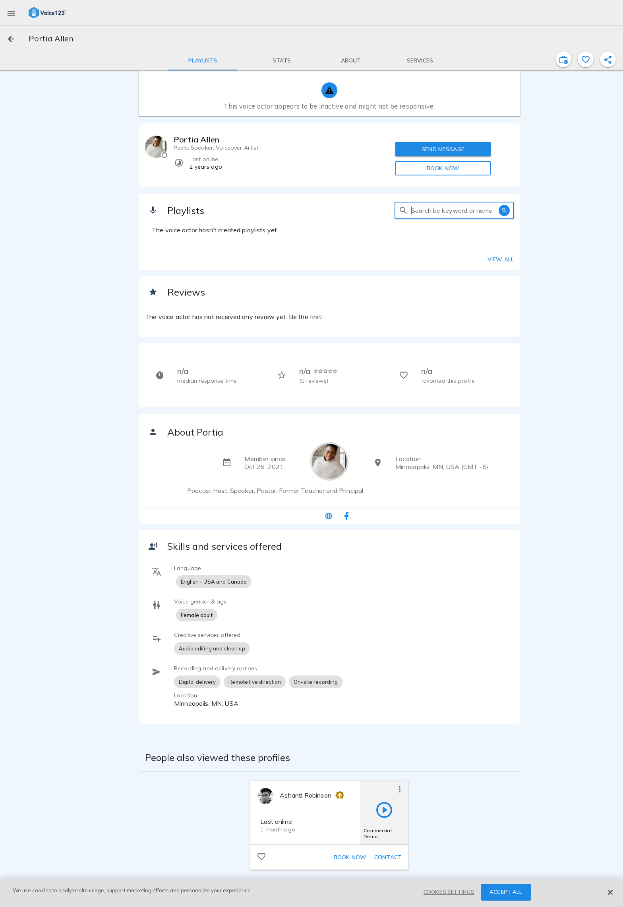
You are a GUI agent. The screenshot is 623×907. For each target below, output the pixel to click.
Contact (388, 857)
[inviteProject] (563, 59)
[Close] (610, 892)
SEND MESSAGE (443, 149)
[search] (403, 210)
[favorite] (586, 59)
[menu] (11, 13)
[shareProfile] (608, 59)
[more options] (400, 789)
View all (501, 259)
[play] (384, 809)
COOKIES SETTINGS (449, 892)
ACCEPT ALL (505, 892)
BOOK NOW (443, 168)
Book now (350, 857)
